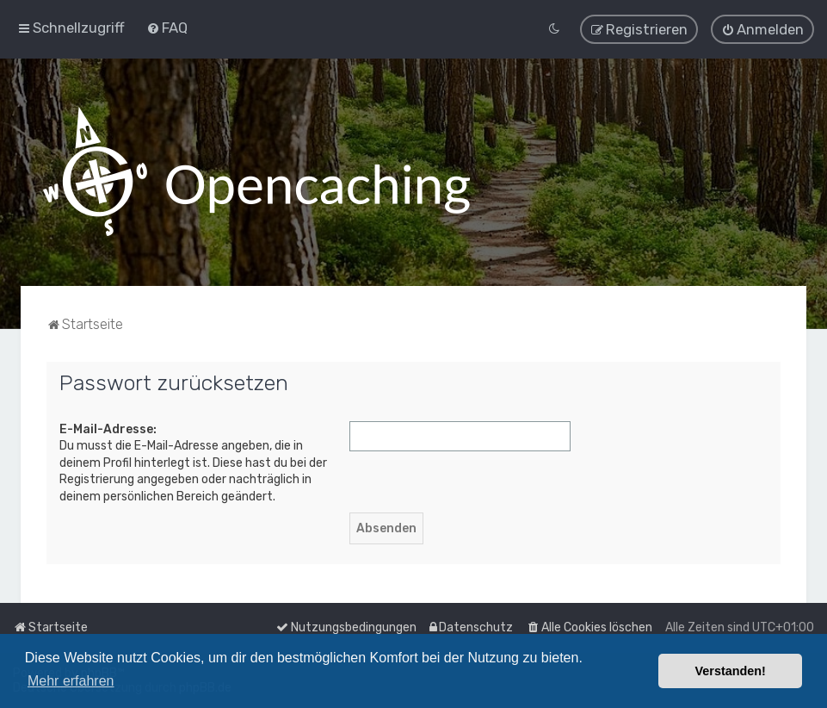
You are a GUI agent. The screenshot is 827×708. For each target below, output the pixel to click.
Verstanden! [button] (730, 671)
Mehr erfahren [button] (71, 681)
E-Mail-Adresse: (108, 428)
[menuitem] (167, 27)
